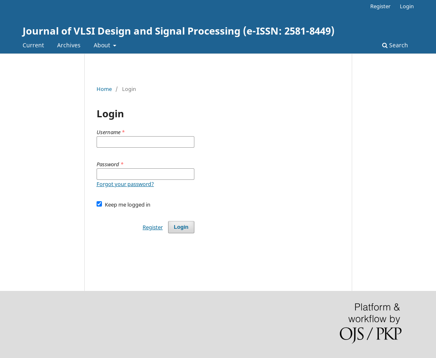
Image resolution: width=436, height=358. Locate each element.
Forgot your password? (125, 184)
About (103, 45)
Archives (69, 45)
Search (395, 45)
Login (407, 6)
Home (104, 89)
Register (380, 6)
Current (33, 45)
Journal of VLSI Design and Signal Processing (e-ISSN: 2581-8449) (178, 30)
